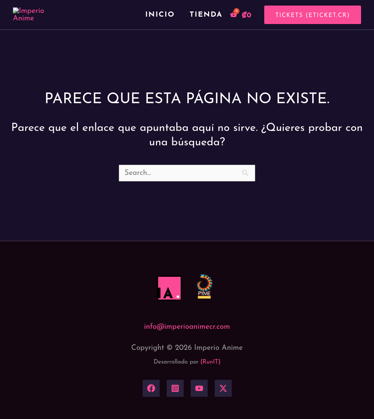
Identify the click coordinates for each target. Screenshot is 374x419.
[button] (310, 26)
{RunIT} (210, 385)
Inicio (160, 26)
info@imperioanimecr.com (187, 349)
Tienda (206, 26)
